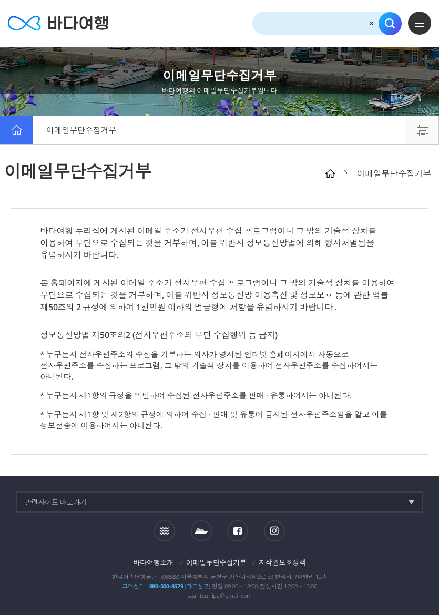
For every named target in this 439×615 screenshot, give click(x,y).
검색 (390, 23)
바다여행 (58, 23)
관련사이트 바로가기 (56, 502)
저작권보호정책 (282, 562)
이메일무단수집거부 (81, 130)
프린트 (421, 130)
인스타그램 (274, 530)
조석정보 (164, 530)
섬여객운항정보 (201, 531)
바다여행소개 (154, 562)
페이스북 (237, 531)
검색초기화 (371, 23)
